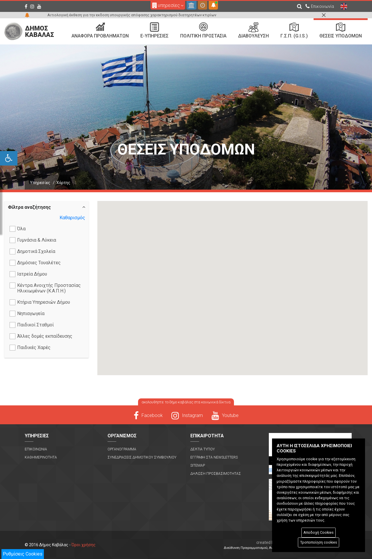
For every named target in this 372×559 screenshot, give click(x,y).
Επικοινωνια (36, 449)
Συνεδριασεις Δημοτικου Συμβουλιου (142, 457)
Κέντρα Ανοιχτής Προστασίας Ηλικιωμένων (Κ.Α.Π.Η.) (45, 288)
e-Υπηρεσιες (154, 30)
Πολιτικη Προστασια (203, 30)
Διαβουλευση (253, 30)
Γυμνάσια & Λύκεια (33, 240)
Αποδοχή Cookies (318, 532)
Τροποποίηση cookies (318, 542)
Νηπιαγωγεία (27, 314)
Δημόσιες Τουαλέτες (35, 263)
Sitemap (197, 465)
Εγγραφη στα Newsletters (214, 457)
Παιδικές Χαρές (30, 348)
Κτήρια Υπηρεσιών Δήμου (40, 302)
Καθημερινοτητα (41, 457)
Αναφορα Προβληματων (100, 30)
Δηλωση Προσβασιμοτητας (215, 474)
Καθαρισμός (72, 217)
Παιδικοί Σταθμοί (32, 325)
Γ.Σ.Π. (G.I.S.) (294, 30)
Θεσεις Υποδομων (340, 30)
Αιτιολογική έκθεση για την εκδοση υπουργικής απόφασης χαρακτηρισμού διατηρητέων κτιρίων (131, 15)
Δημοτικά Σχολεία (32, 251)
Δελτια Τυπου (202, 449)
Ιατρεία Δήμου (28, 274)
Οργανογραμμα (122, 449)
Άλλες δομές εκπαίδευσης (41, 336)
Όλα (18, 229)
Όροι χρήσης (83, 544)
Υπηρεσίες (40, 182)
